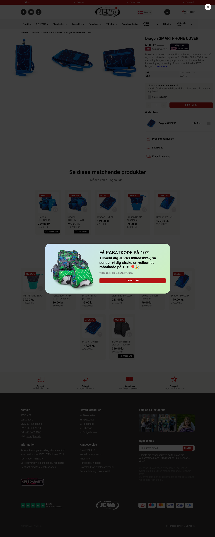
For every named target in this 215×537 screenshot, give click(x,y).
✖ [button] (208, 6)
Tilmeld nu (132, 280)
